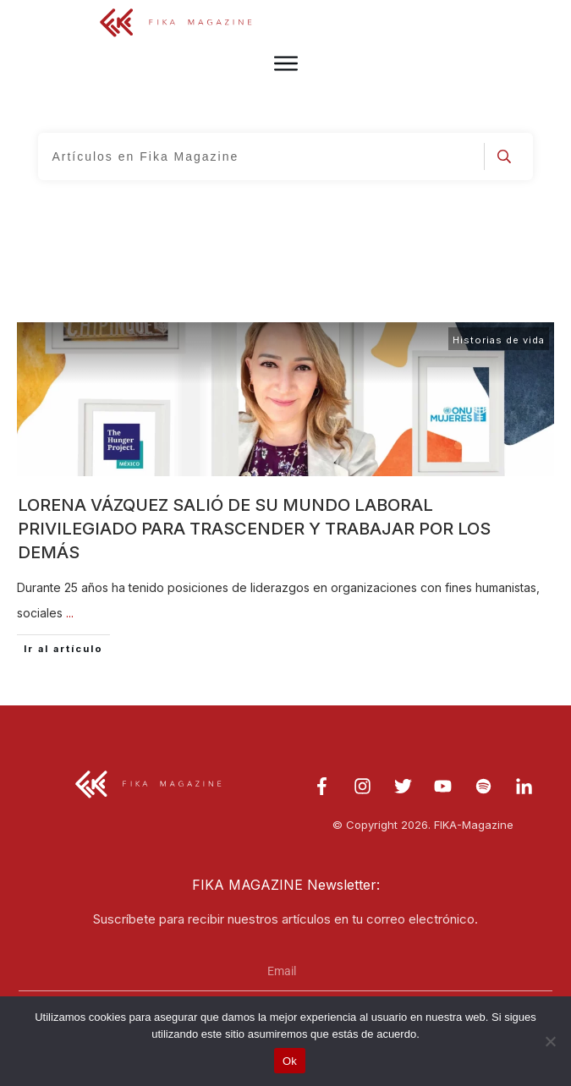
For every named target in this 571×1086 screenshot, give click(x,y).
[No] (549, 1041)
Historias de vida (499, 340)
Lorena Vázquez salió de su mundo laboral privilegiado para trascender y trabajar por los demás (254, 528)
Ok (290, 1061)
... (70, 613)
